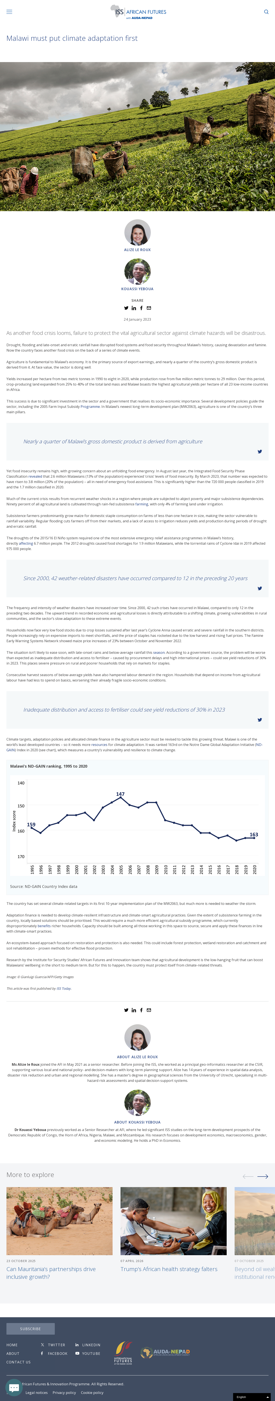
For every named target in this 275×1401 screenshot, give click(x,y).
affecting (26, 543)
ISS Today (64, 988)
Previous (248, 1181)
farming (141, 504)
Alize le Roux (137, 249)
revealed (35, 476)
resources (99, 744)
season (159, 652)
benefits (44, 926)
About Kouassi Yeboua (137, 1122)
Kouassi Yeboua (137, 289)
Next (262, 1181)
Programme (90, 406)
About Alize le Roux (137, 1057)
